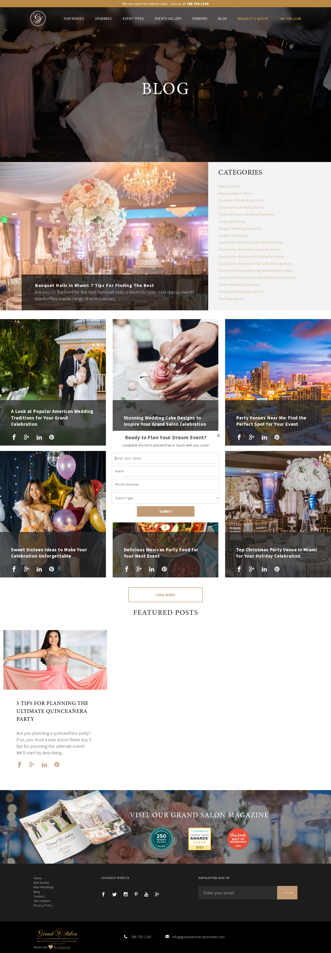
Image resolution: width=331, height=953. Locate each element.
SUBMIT (165, 511)
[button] (165, 437)
